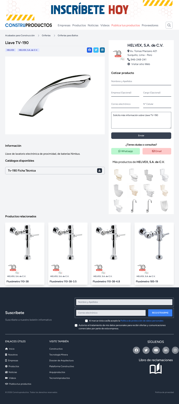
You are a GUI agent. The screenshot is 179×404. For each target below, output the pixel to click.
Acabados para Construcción (20, 35)
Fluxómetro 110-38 (17, 281)
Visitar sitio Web (138, 64)
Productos (79, 25)
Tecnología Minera (58, 354)
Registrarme (160, 312)
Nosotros (11, 354)
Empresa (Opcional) (121, 92)
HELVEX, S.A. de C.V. (28, 50)
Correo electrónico (121, 104)
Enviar (141, 135)
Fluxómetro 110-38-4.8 (106, 281)
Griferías (46, 35)
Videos (104, 25)
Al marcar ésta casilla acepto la (126, 320)
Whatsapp (125, 151)
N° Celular (148, 104)
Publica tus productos (125, 25)
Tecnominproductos (59, 378)
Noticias (93, 25)
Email (157, 151)
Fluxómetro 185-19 (147, 281)
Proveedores (150, 25)
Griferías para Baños (68, 35)
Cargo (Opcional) (152, 92)
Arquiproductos (57, 372)
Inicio (9, 348)
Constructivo (56, 348)
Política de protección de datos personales (141, 320)
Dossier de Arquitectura (61, 360)
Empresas (64, 25)
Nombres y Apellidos (121, 81)
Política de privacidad (164, 392)
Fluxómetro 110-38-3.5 (63, 281)
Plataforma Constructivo (61, 366)
